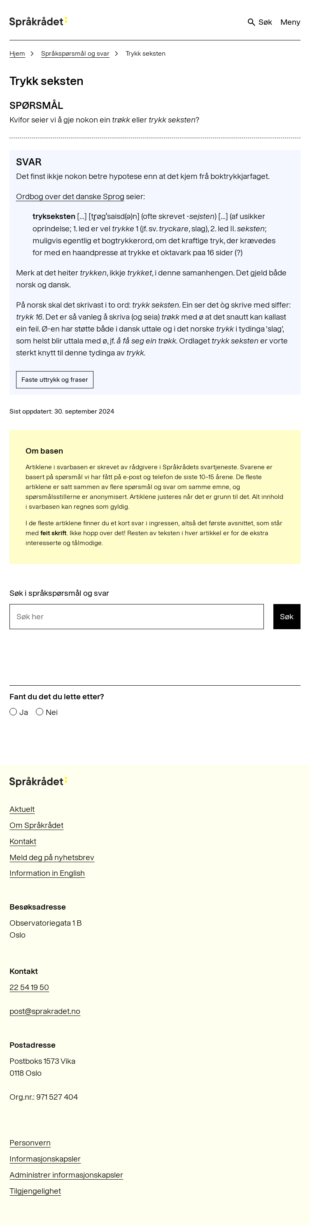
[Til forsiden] (38, 22)
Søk (259, 22)
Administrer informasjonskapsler (66, 1175)
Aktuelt (22, 809)
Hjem (17, 53)
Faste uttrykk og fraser (54, 379)
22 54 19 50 (29, 987)
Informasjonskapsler (45, 1159)
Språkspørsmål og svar (75, 53)
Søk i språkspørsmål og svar (59, 593)
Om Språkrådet (36, 825)
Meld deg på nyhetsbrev (51, 857)
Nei (52, 712)
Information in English (47, 873)
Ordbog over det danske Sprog (70, 196)
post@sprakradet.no (44, 1011)
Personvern (30, 1142)
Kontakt (22, 841)
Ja (23, 712)
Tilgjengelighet (35, 1191)
